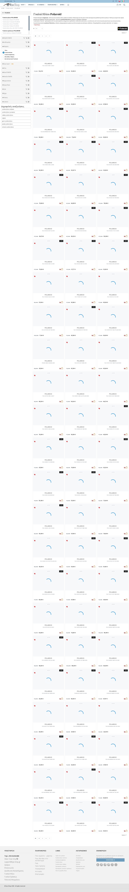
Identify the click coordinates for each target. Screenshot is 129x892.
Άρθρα (62, 4)
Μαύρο (7, 187)
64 (22, 50)
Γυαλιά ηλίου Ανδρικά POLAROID (11, 19)
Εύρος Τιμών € (8, 92)
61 (9, 50)
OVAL (6, 241)
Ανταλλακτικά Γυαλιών (11, 83)
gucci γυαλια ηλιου (7, 295)
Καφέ (7, 205)
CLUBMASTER (8, 236)
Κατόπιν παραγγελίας (11, 63)
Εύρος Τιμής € (9, 88)
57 (18, 48)
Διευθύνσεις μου (80, 860)
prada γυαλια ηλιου (7, 298)
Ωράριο (7, 865)
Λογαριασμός (79, 857)
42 (5, 44)
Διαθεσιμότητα (7, 57)
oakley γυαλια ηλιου (7, 289)
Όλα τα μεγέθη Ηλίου (61, 870)
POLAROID (17, 8)
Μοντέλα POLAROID (8, 152)
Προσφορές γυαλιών (61, 866)
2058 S (7, 166)
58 (22, 48)
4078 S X (7, 168)
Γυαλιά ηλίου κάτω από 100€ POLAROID (13, 28)
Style (5, 214)
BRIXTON (7, 144)
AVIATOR (7, 232)
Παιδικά (7, 113)
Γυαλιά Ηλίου (9, 8)
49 (9, 46)
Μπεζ (7, 180)
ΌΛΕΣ (6, 263)
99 (18, 52)
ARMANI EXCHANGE (10, 133)
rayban (4, 292)
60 (5, 50)
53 (26, 46)
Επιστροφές (39, 874)
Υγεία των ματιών (60, 855)
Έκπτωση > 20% (9, 255)
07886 (6, 164)
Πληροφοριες (53, 4)
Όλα (6, 65)
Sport (6, 107)
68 (9, 52)
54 (5, 48)
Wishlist (78, 864)
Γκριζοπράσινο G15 (11, 210)
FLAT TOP (7, 238)
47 (27, 44)
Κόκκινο (8, 189)
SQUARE (7, 243)
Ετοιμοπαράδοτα (10, 61)
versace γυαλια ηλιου (8, 301)
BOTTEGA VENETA (10, 141)
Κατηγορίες (6, 71)
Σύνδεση (78, 855)
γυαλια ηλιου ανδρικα (8, 283)
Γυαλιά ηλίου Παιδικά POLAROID (11, 26)
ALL (6, 176)
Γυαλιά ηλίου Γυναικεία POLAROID (11, 21)
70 (14, 52)
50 (14, 46)
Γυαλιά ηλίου (59, 862)
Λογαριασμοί (40, 869)
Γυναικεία (7, 111)
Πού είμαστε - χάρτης (43, 856)
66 (5, 52)
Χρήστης (78, 862)
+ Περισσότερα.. (36, 24)
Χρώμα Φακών (7, 193)
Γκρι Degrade (9, 203)
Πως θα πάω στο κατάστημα (41, 860)
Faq (36, 863)
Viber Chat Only (11, 859)
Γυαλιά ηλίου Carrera (61, 857)
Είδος (5, 99)
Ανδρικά (7, 109)
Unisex (7, 105)
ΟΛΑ (6, 42)
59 (27, 48)
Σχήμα (5, 226)
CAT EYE (7, 234)
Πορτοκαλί (8, 185)
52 (22, 46)
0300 (6, 162)
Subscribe (110, 860)
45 (18, 44)
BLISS (6, 139)
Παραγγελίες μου (80, 866)
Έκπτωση (6, 247)
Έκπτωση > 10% (9, 253)
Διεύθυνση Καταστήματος (14, 871)
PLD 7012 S (8, 157)
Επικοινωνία (9, 868)
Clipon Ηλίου (9, 199)
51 (18, 46)
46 (22, 44)
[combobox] (39, 28)
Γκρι (6, 201)
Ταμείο (77, 870)
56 (14, 48)
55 (9, 48)
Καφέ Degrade (9, 207)
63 (18, 50)
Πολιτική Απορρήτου (12, 880)
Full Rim (7, 220)
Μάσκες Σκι (8, 115)
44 (14, 44)
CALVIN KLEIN (8, 148)
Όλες (7, 251)
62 (14, 50)
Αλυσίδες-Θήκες (9, 81)
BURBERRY (8, 146)
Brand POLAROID (7, 123)
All (5, 217)
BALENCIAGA (8, 137)
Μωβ (7, 182)
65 (26, 50)
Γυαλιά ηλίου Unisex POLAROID (10, 24)
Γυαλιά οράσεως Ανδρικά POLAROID (12, 33)
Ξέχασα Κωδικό (80, 868)
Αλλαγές (38, 871)
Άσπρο (7, 178)
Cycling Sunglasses (61, 860)
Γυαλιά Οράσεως (9, 79)
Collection (6, 259)
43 (9, 44)
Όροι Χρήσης (40, 866)
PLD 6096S (8, 160)
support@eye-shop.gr (12, 862)
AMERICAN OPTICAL (10, 131)
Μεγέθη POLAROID (8, 38)
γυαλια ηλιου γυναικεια (8, 286)
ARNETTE (7, 135)
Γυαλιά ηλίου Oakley (61, 864)
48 (5, 46)
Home (2, 8)
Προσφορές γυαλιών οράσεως (63, 868)
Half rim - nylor (9, 222)
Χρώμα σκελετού (7, 172)
